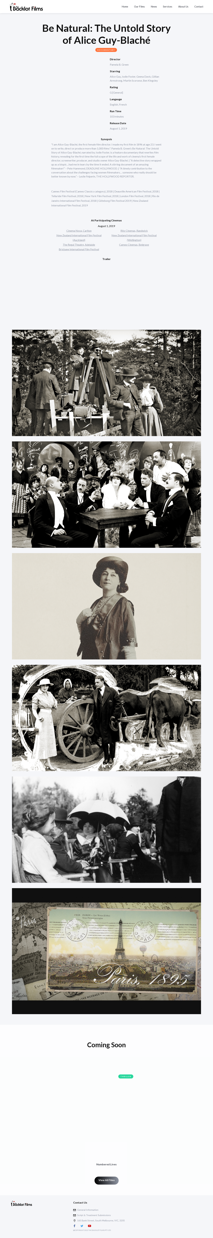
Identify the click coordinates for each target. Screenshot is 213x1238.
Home (125, 6)
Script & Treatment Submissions (94, 1215)
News (154, 6)
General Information (87, 1209)
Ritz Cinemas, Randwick (134, 230)
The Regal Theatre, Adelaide (79, 244)
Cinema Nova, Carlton (79, 230)
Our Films (139, 6)
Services (167, 6)
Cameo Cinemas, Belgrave (134, 244)
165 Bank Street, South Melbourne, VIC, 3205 (101, 1220)
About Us (183, 6)
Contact (198, 6)
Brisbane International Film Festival (79, 249)
